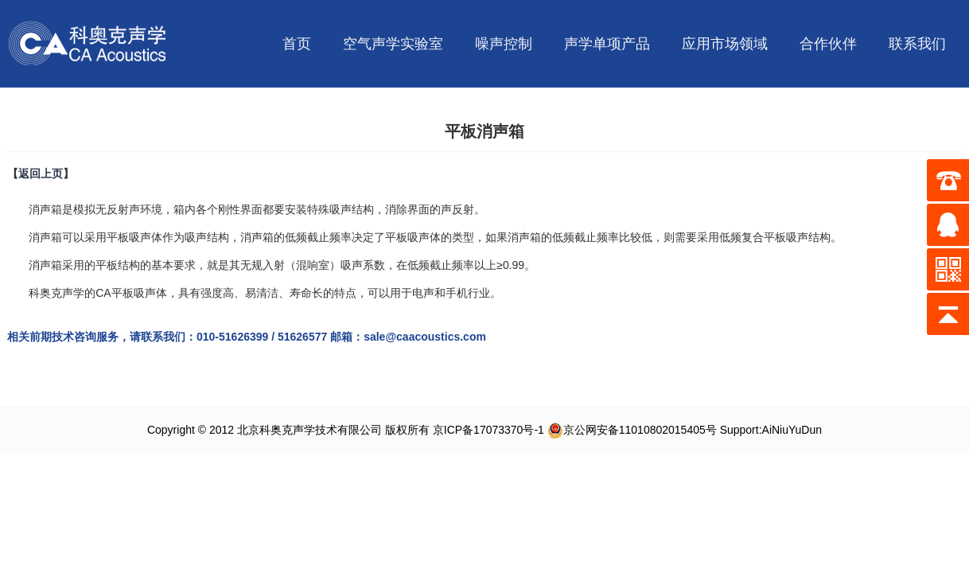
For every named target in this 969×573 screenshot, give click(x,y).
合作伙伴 (828, 44)
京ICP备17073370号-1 (488, 429)
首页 (296, 44)
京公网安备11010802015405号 (632, 429)
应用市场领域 (725, 44)
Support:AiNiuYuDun (771, 429)
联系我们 (917, 44)
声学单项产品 (607, 44)
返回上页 (40, 173)
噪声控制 (503, 44)
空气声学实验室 (393, 44)
